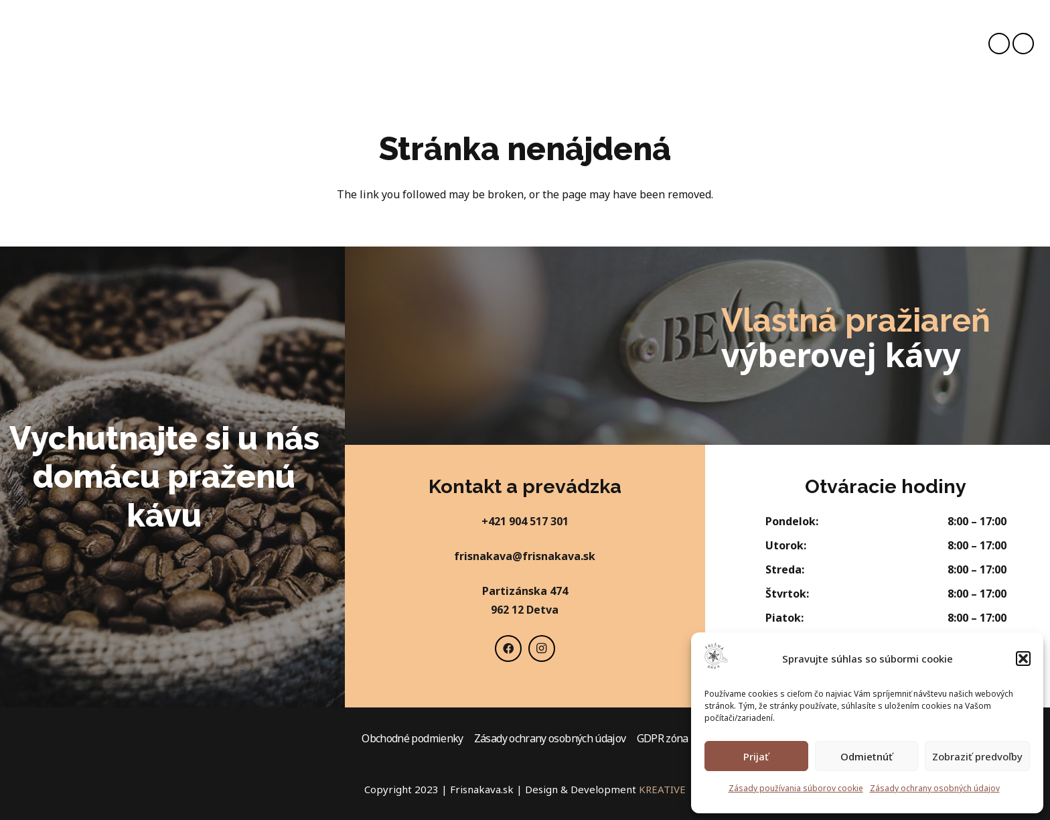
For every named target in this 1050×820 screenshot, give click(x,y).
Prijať (756, 756)
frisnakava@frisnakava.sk (524, 556)
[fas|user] (865, 43)
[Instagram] (1023, 43)
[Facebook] (999, 43)
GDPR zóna (662, 738)
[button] (1023, 658)
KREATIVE (662, 789)
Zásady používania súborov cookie (796, 788)
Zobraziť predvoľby (977, 756)
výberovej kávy (840, 355)
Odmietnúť (866, 756)
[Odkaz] (46, 43)
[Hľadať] (776, 42)
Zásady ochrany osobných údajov (935, 788)
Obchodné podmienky (412, 738)
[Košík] (889, 43)
